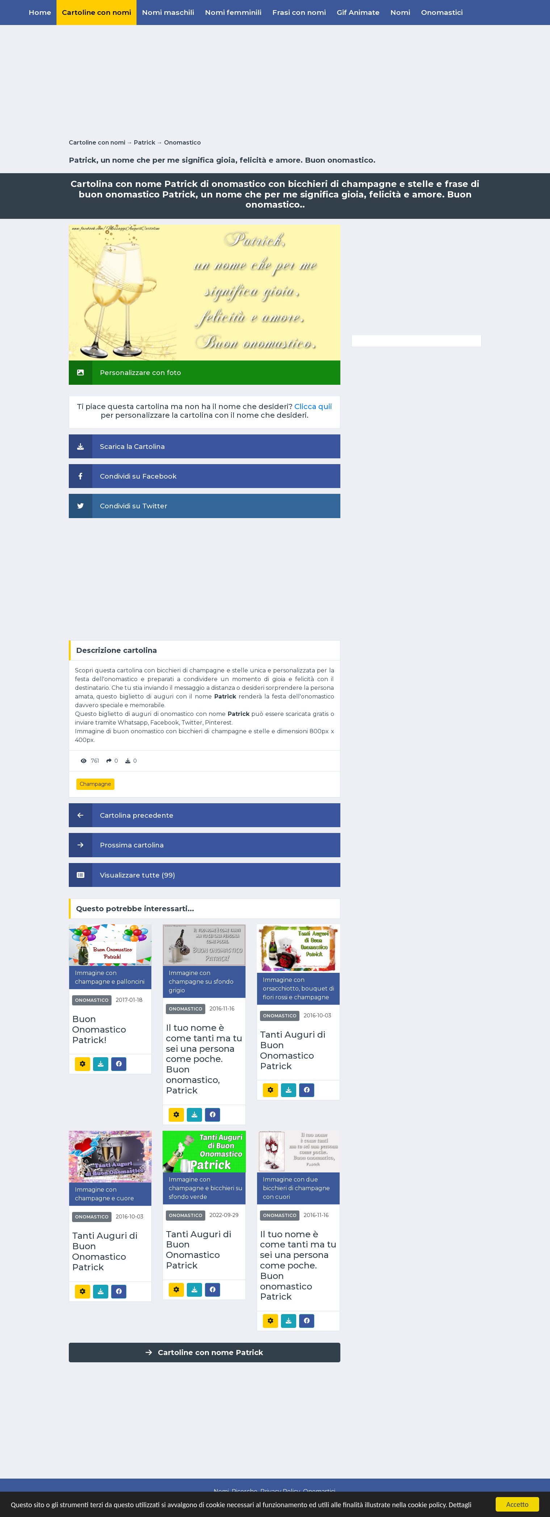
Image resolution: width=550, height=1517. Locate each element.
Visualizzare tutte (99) (122, 875)
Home (40, 12)
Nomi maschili (168, 12)
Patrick (144, 142)
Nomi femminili (233, 12)
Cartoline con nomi (96, 12)
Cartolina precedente (121, 815)
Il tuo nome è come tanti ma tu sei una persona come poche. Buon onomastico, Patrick (204, 1059)
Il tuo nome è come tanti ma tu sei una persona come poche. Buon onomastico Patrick (298, 1265)
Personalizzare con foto (125, 372)
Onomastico (182, 142)
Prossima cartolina (116, 845)
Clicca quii (313, 406)
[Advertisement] (275, 80)
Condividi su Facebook (123, 476)
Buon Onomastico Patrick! (99, 1029)
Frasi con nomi (299, 12)
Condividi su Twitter (118, 506)
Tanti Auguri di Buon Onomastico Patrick (293, 1050)
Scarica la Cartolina (117, 446)
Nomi (400, 12)
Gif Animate (358, 12)
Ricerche (244, 1491)
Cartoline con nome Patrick (204, 1352)
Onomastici (442, 12)
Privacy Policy (280, 1491)
